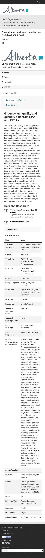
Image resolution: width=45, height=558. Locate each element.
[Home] (4, 19)
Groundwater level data (19, 222)
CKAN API (6, 531)
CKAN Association (8, 534)
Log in (39, 2)
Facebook (6, 82)
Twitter (5, 77)
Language (5, 547)
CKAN (5, 543)
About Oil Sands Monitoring (12, 528)
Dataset (10, 100)
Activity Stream (12, 105)
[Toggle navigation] (39, 9)
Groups (22, 100)
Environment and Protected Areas (20, 22)
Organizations (14, 19)
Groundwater (12, 230)
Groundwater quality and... (17, 26)
